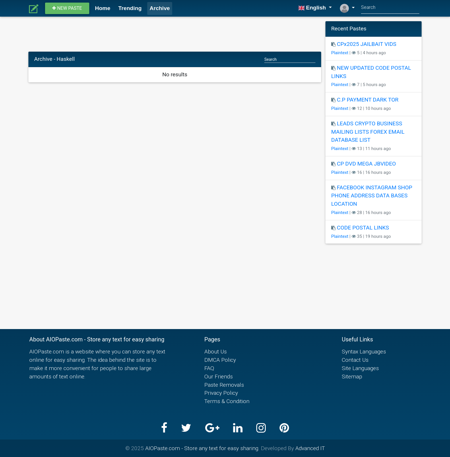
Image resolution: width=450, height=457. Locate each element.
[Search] (390, 8)
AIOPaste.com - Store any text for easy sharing (201, 448)
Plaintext (339, 52)
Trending (129, 8)
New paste (67, 8)
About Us (215, 351)
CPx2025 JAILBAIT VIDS (366, 44)
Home (102, 8)
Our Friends (218, 376)
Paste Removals (224, 384)
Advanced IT (310, 448)
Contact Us (355, 359)
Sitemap (352, 376)
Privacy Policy (221, 392)
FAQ (209, 368)
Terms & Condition (226, 401)
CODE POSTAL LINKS (363, 227)
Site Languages (360, 368)
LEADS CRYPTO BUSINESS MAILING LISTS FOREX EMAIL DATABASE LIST (367, 131)
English (312, 8)
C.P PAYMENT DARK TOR (368, 99)
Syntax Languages (364, 351)
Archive (160, 8)
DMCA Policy (220, 359)
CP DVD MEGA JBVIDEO (366, 163)
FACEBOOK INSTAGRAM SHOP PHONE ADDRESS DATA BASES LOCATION (371, 195)
